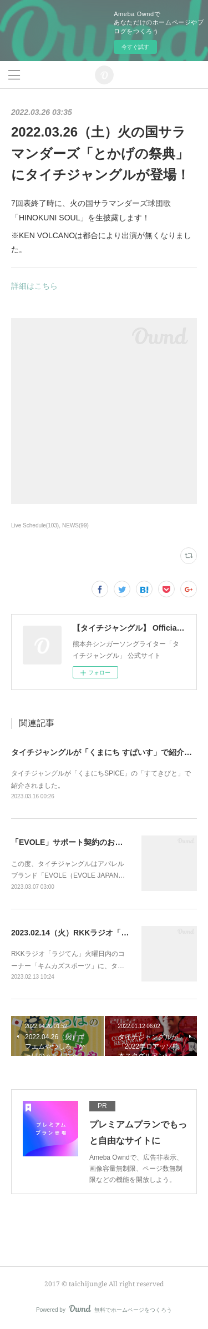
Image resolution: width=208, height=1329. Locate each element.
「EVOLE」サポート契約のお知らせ (74, 842)
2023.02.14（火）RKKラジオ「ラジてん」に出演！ (101, 932)
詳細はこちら (34, 285)
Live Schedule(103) (35, 525)
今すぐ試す (135, 47)
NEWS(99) (75, 525)
